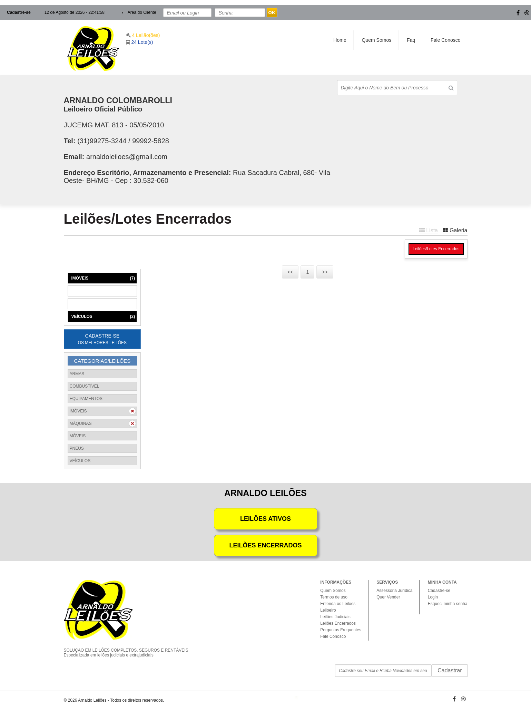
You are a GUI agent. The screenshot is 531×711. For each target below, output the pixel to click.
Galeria (455, 230)
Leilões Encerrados (338, 623)
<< (290, 272)
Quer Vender (388, 597)
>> (324, 272)
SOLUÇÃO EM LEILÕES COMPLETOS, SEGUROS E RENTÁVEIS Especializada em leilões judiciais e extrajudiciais (131, 647)
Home (339, 40)
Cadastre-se (19, 12)
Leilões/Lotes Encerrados (436, 248)
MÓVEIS (103, 303)
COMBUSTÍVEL (84, 386)
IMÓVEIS (103, 278)
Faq (411, 40)
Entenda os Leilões (337, 603)
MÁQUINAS (103, 291)
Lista (428, 230)
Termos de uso (333, 597)
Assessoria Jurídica (394, 590)
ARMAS (77, 373)
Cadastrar (449, 670)
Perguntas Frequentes (340, 629)
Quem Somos (377, 40)
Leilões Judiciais (335, 616)
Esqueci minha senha (448, 603)
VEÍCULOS (103, 316)
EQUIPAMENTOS (86, 398)
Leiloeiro (328, 610)
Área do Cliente (142, 12)
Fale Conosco (445, 40)
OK (271, 12)
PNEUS (77, 448)
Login (433, 597)
